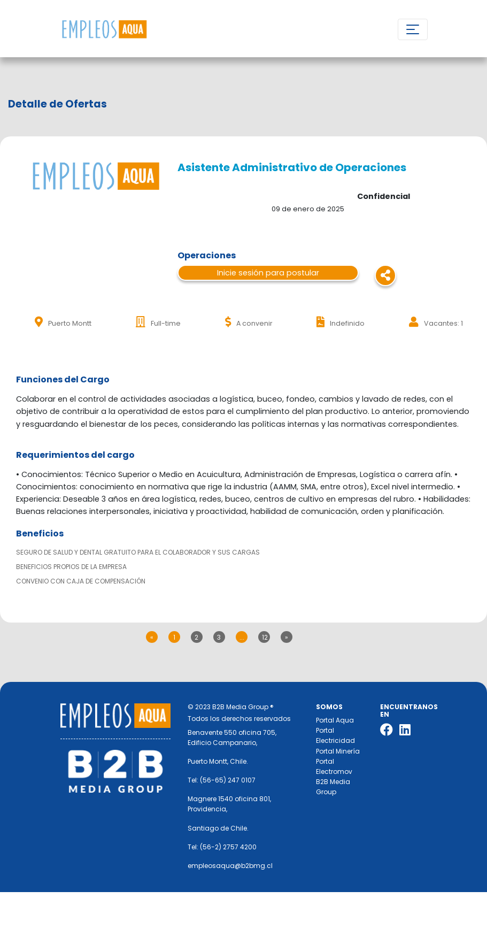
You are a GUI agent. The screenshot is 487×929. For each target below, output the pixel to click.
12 (265, 637)
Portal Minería (338, 751)
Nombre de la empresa (104, 29)
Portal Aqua (335, 720)
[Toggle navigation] (413, 29)
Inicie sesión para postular (268, 272)
